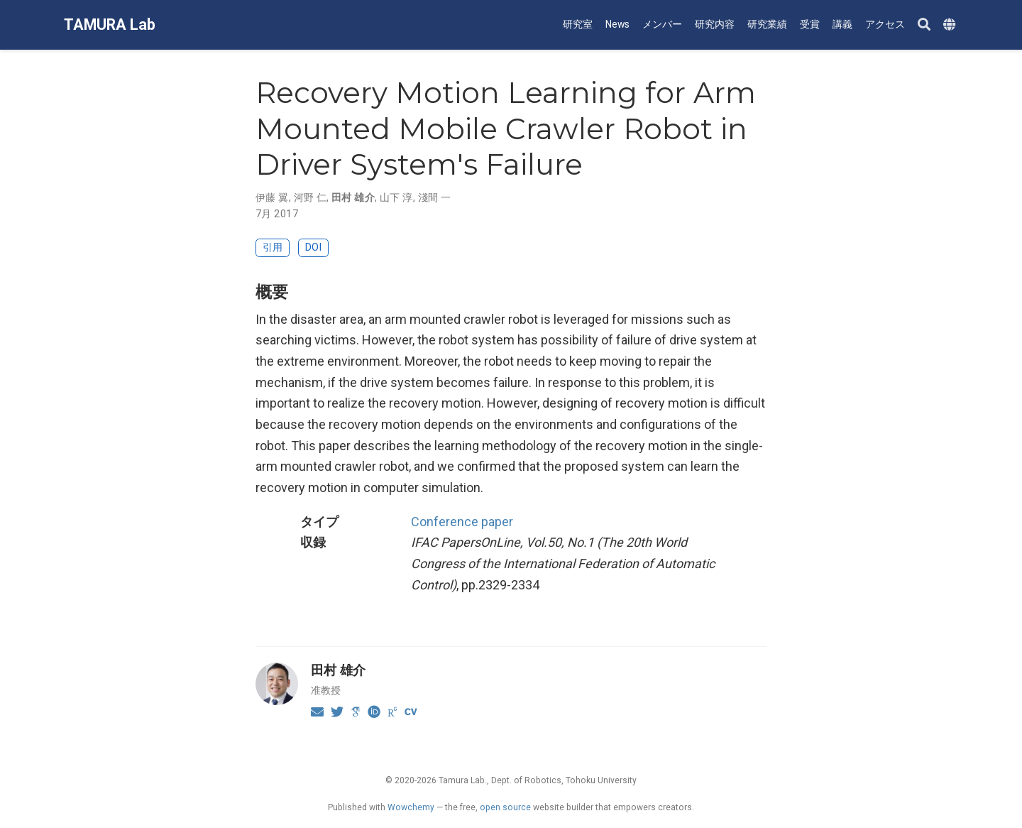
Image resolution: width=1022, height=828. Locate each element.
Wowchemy (411, 807)
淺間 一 (434, 197)
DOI (313, 247)
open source (505, 807)
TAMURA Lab (109, 24)
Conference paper (462, 521)
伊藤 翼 (272, 197)
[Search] (924, 25)
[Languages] (951, 25)
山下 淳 (396, 197)
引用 (272, 247)
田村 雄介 (353, 197)
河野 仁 (310, 197)
